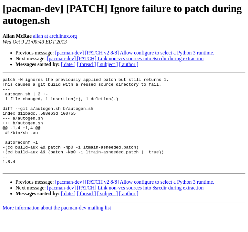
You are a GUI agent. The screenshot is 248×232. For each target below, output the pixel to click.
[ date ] (68, 64)
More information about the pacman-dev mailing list (57, 226)
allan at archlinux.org (55, 36)
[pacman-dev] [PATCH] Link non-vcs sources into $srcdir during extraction (125, 58)
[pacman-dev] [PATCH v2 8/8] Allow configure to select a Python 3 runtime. (134, 52)
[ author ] (129, 64)
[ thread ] (86, 64)
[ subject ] (107, 64)
